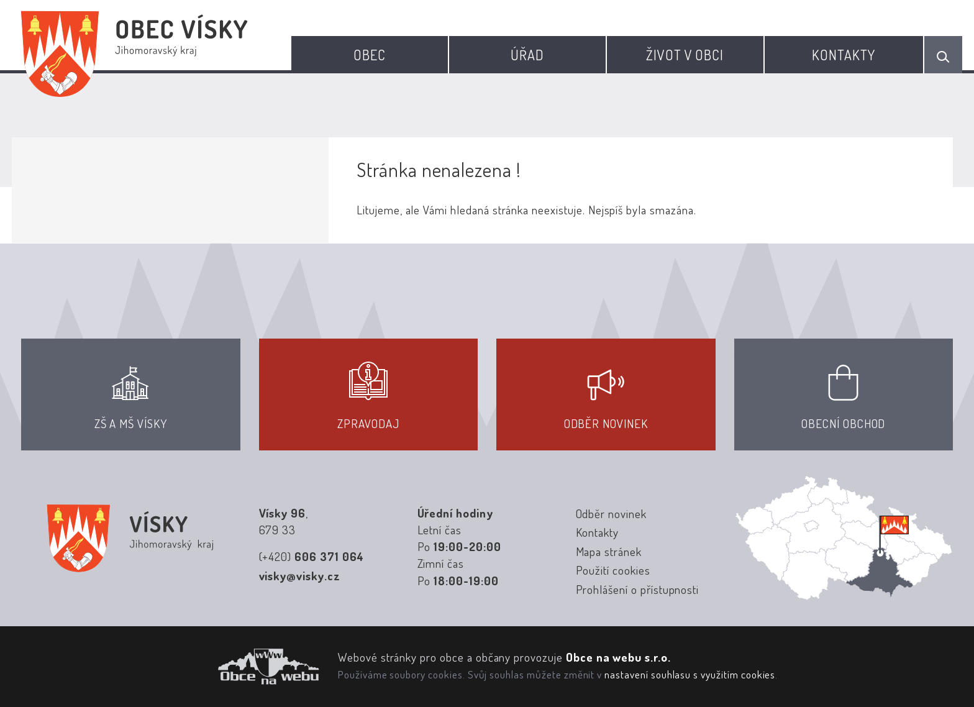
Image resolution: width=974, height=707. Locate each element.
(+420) (311, 556)
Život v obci (685, 54)
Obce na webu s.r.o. (618, 657)
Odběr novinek (611, 513)
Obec (369, 54)
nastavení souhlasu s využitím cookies (689, 674)
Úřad (527, 54)
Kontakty (843, 54)
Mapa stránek (609, 551)
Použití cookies (613, 570)
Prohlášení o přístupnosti (637, 589)
